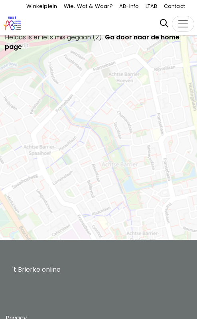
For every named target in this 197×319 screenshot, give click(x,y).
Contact (174, 6)
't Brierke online (36, 269)
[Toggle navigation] (183, 24)
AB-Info (129, 6)
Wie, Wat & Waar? (88, 6)
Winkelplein (41, 6)
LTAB (152, 6)
